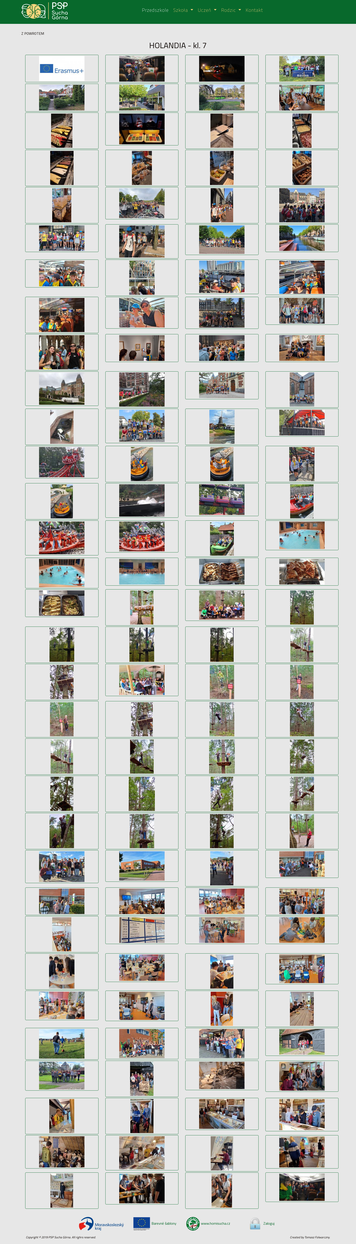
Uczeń (205, 10)
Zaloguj (261, 1223)
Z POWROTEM (32, 33)
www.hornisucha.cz (208, 1223)
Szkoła (181, 10)
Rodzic (229, 10)
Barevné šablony (154, 1223)
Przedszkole (155, 10)
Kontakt (254, 10)
